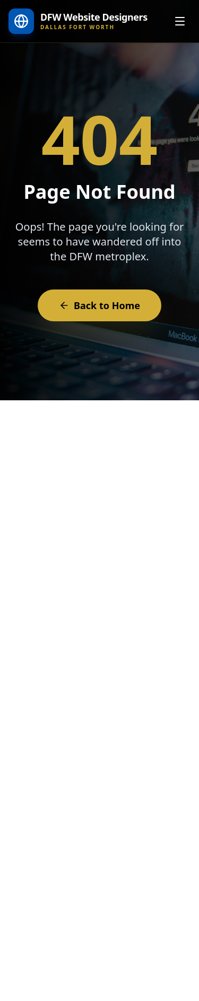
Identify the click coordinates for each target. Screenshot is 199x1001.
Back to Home (99, 305)
